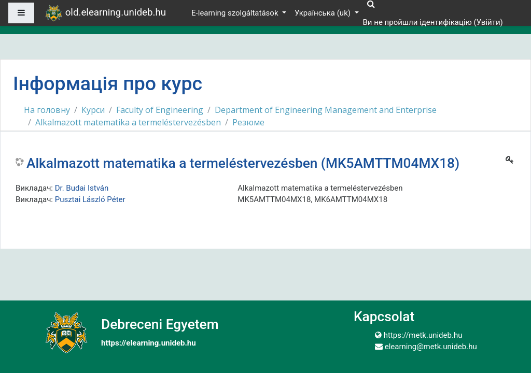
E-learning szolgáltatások (235, 13)
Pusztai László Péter (90, 199)
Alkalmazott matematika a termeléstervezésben (128, 122)
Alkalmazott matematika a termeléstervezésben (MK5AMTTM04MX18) (242, 163)
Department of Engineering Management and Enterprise (326, 110)
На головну (47, 110)
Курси (93, 110)
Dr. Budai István (82, 188)
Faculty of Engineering (159, 110)
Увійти (488, 22)
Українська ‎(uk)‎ (324, 13)
